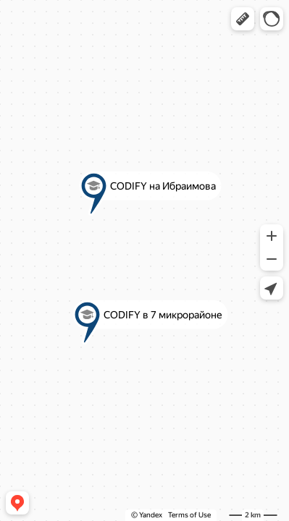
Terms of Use (189, 515)
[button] (242, 18)
